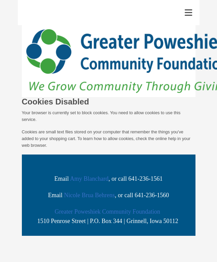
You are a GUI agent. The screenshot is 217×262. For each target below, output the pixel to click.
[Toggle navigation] (188, 12)
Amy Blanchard (89, 178)
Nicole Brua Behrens (89, 195)
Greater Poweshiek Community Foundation (107, 211)
